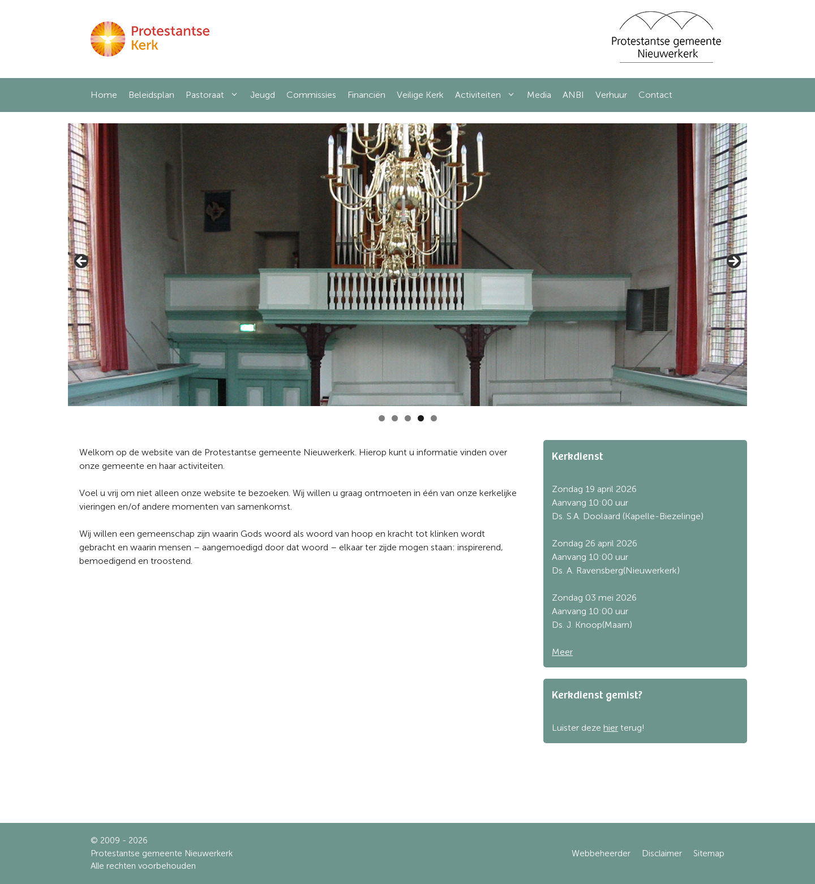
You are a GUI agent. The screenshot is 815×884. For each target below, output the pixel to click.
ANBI (573, 94)
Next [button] (732, 261)
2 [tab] (395, 418)
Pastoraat (215, 95)
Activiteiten (488, 95)
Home (104, 94)
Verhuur (611, 94)
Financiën (366, 94)
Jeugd (262, 94)
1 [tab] (382, 418)
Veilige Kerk (420, 94)
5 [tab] (434, 418)
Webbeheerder (601, 853)
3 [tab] (408, 418)
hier (610, 727)
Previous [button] (82, 261)
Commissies (311, 94)
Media (539, 94)
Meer (562, 651)
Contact (655, 94)
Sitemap (708, 853)
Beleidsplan (151, 94)
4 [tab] (421, 418)
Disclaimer (662, 853)
